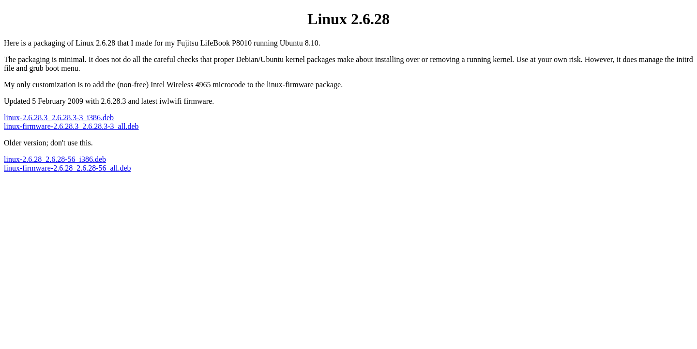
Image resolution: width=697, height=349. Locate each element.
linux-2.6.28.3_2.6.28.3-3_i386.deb (59, 117)
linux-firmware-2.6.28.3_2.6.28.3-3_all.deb (71, 126)
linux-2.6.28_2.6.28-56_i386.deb (55, 159)
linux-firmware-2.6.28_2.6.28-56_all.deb (67, 168)
